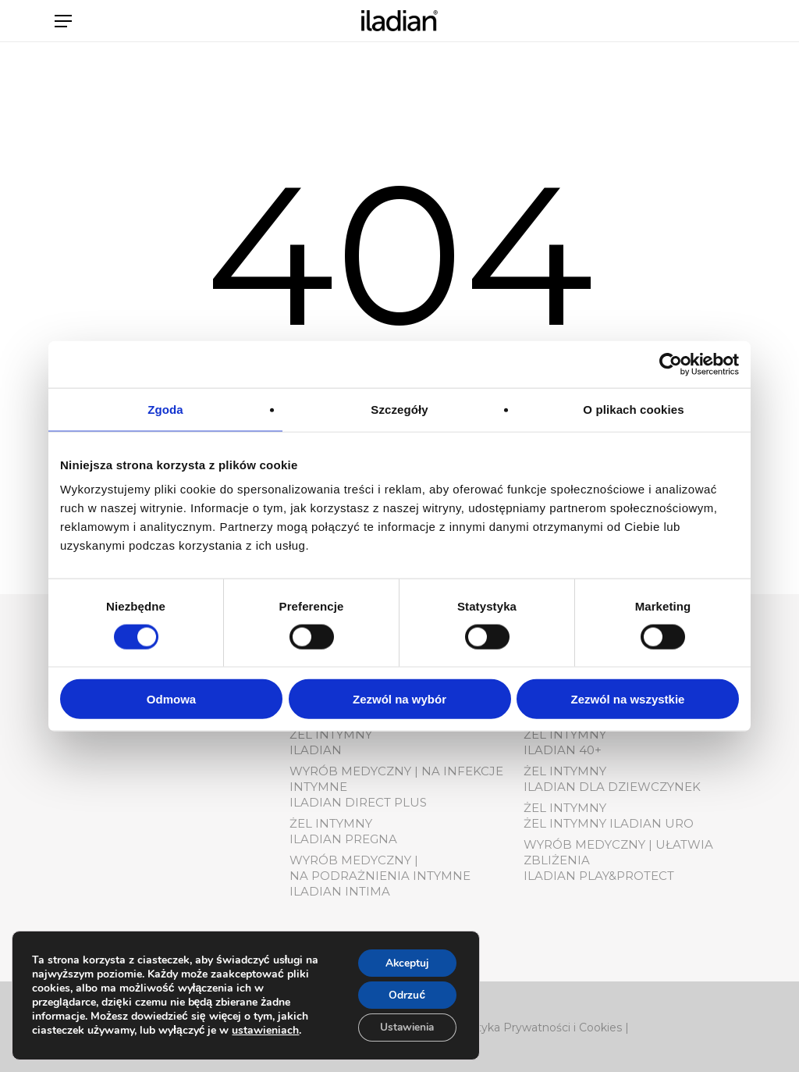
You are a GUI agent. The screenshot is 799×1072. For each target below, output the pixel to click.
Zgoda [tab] (165, 408)
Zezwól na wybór (399, 699)
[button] (63, 29)
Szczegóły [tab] (399, 408)
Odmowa (171, 699)
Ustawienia (404, 1027)
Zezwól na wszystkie (628, 699)
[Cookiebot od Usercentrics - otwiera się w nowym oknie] (670, 364)
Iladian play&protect (599, 875)
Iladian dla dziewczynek (612, 786)
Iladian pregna (343, 839)
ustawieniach (265, 1030)
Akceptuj (404, 961)
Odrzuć (404, 994)
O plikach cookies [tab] (633, 408)
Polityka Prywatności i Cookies (539, 1027)
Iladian (315, 750)
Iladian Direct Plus (358, 802)
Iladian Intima (339, 891)
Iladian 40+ (563, 750)
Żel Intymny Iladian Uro (609, 823)
